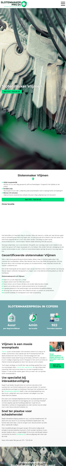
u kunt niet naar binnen (24, 367)
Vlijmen (4, 351)
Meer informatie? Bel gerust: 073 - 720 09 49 (17, 440)
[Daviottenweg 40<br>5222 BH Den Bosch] (33, 220)
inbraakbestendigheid (11, 391)
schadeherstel (21, 434)
